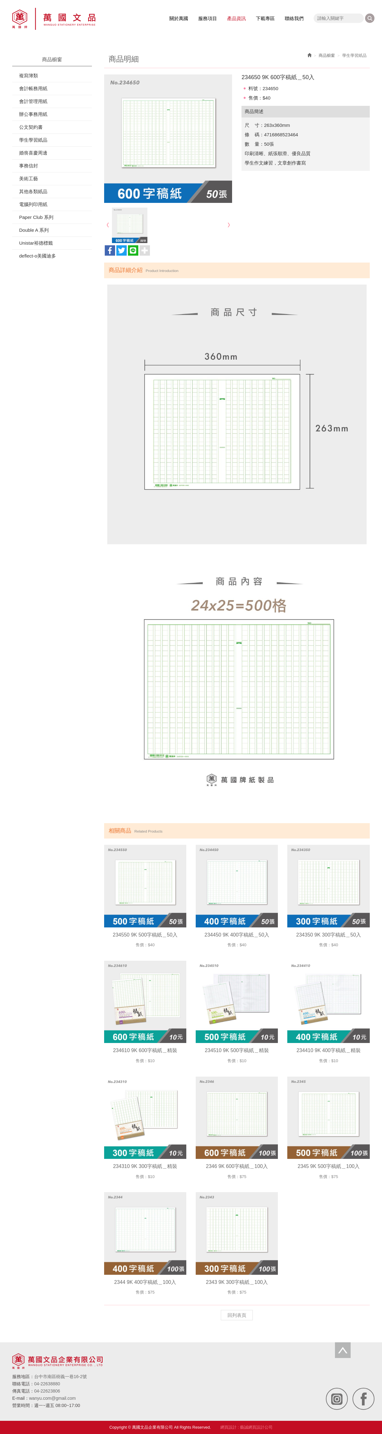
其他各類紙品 (33, 191)
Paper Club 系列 (36, 217)
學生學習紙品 (33, 140)
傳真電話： (23, 1390)
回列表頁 (236, 1315)
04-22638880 (47, 1383)
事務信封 (28, 165)
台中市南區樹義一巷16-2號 (60, 1376)
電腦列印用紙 (33, 204)
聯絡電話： (23, 1383)
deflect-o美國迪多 (37, 255)
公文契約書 (31, 127)
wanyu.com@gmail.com (52, 1398)
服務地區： (23, 1376)
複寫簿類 (28, 75)
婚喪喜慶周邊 (33, 152)
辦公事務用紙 (33, 114)
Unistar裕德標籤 (36, 243)
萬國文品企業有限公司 (53, 19)
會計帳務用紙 (33, 88)
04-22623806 (47, 1390)
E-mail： (20, 1398)
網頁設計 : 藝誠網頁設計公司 (246, 1427)
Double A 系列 (34, 230)
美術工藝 (28, 178)
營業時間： (23, 1405)
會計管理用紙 (33, 101)
